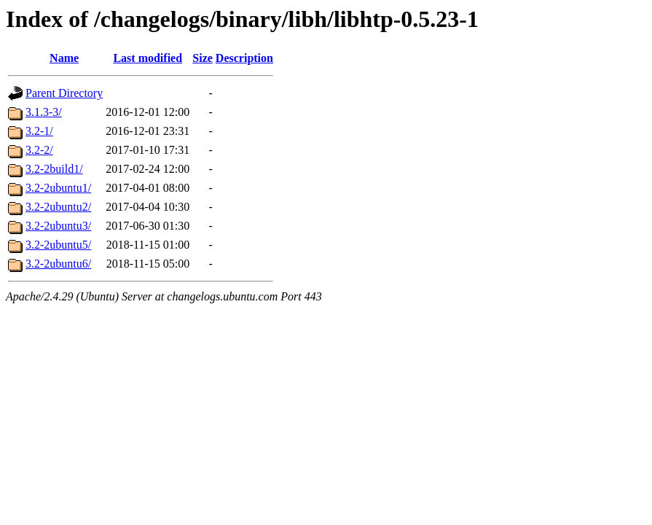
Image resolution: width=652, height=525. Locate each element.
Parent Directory (64, 93)
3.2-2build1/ (54, 169)
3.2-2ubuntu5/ (58, 244)
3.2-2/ (39, 150)
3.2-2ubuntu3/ (58, 225)
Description (244, 58)
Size (202, 58)
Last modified (147, 58)
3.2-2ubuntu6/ (58, 263)
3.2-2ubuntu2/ (58, 207)
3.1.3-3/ (43, 112)
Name (64, 58)
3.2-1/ (39, 131)
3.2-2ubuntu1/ (58, 188)
